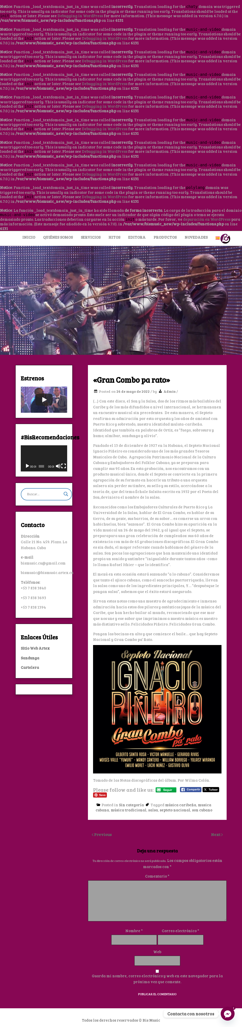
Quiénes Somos (58, 237)
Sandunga (30, 657)
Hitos (114, 237)
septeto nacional (175, 809)
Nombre (134, 930)
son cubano (202, 809)
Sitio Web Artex (35, 648)
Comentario (157, 876)
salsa (153, 809)
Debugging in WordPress (80, 15)
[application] (44, 458)
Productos (165, 237)
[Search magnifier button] (65, 494)
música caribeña (180, 804)
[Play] (44, 400)
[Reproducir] (27, 466)
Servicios (90, 237)
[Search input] (44, 494)
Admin (170, 391)
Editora (137, 237)
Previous (103, 834)
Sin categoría (131, 804)
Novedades (196, 237)
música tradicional (128, 809)
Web (157, 951)
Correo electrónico (180, 930)
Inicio (28, 237)
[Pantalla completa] (63, 466)
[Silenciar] (58, 466)
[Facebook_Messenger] (228, 1014)
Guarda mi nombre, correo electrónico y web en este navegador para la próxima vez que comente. (157, 978)
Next (216, 834)
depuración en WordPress (206, 219)
